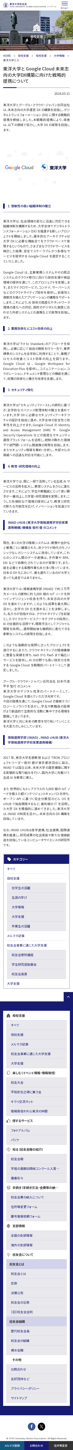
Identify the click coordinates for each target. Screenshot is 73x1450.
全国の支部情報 (22, 1235)
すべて (11, 868)
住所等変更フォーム (24, 1206)
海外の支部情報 (22, 1245)
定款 (14, 1283)
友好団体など (20, 1378)
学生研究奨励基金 (24, 964)
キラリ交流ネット (22, 1101)
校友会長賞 (19, 974)
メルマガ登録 (12, 1445)
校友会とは (18, 1273)
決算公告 (17, 1292)
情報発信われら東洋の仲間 (29, 1111)
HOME (7, 55)
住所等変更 (61, 1445)
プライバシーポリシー (25, 1388)
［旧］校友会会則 (22, 1312)
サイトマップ (19, 1398)
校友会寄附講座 (22, 954)
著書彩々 (17, 1178)
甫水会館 (17, 1350)
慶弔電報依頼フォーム (25, 1216)
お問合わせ (18, 1369)
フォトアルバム (20, 1130)
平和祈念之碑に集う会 (26, 1092)
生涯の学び (19, 897)
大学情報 (59, 55)
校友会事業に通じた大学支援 (27, 945)
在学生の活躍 (21, 887)
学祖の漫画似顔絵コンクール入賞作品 (36, 1168)
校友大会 (17, 1082)
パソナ (15, 1139)
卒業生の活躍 (21, 926)
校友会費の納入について (27, 1197)
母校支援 (23, 55)
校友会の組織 (20, 1340)
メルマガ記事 (16, 935)
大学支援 (18, 916)
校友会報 (17, 1159)
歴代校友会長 (20, 1331)
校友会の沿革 (20, 1302)
